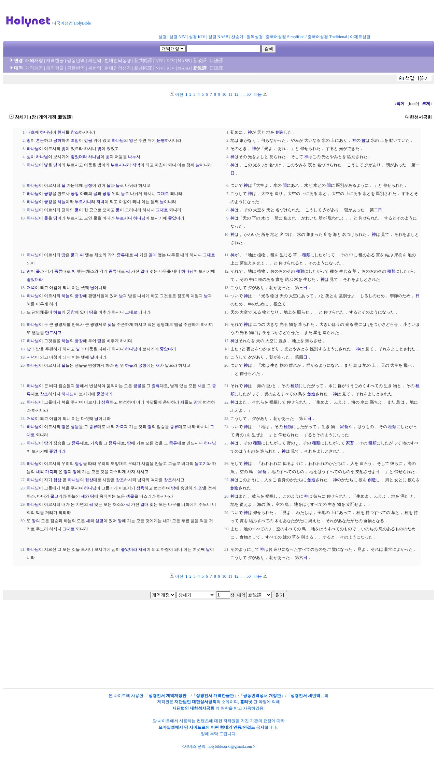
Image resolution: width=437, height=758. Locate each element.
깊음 (88, 140)
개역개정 (34, 60)
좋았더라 (79, 156)
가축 (120, 426)
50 (248, 94)
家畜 (344, 426)
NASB (184, 60)
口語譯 (216, 60)
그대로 (163, 193)
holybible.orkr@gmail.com (230, 746)
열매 (153, 255)
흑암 (75, 140)
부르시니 (119, 165)
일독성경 (254, 36)
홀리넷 (246, 701)
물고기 (201, 463)
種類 (306, 255)
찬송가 (237, 36)
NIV (159, 60)
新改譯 (200, 60)
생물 (137, 385)
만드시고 (53, 332)
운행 (161, 140)
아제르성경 (360, 36)
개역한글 (55, 60)
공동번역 (76, 60)
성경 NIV (177, 36)
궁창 (88, 185)
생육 (105, 402)
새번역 (94, 60)
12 (236, 94)
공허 (57, 140)
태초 (31, 132)
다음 (258, 94)
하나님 (46, 132)
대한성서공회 (418, 117)
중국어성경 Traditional (327, 36)
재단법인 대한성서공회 (195, 701)
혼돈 (40, 140)
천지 (61, 132)
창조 (75, 132)
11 (230, 94)
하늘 (61, 201)
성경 (162, 36)
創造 (280, 132)
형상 (79, 463)
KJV (171, 60)
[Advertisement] (262, 18)
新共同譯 (143, 60)
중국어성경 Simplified (285, 36)
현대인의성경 (117, 60)
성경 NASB (218, 36)
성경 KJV (197, 36)
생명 (99, 520)
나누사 (134, 156)
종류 (121, 255)
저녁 (136, 165)
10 (224, 94)
